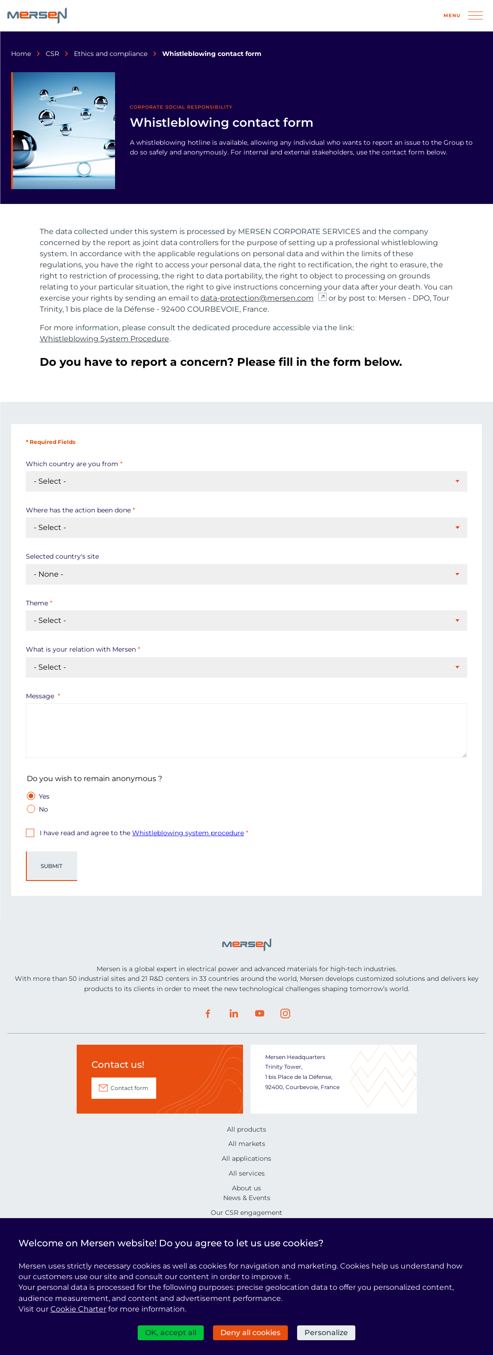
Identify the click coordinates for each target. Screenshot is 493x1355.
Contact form (129, 1087)
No (43, 809)
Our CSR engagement (246, 1212)
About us (246, 1188)
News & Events (246, 1198)
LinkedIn (234, 1013)
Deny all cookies (250, 1332)
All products (246, 1129)
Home (21, 53)
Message (41, 696)
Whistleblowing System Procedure (104, 338)
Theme (37, 603)
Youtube (259, 1013)
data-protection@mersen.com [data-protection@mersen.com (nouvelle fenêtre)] (257, 298)
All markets (246, 1143)
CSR (52, 53)
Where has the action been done (78, 510)
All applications (246, 1158)
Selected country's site (62, 556)
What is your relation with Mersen (81, 649)
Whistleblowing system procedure (188, 833)
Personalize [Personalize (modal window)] (326, 1332)
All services (247, 1173)
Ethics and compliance (110, 53)
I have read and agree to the (141, 833)
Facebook (208, 1013)
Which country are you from (72, 464)
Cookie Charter (78, 1309)
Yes (44, 796)
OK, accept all (170, 1332)
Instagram (285, 1013)
